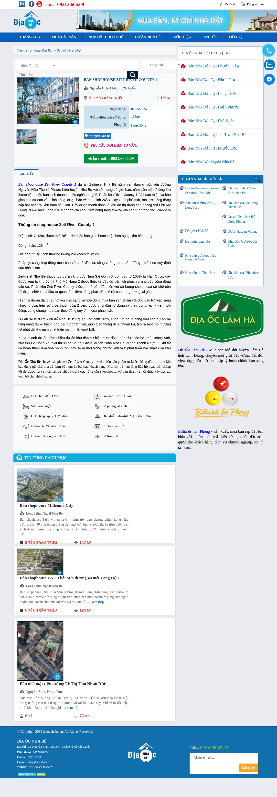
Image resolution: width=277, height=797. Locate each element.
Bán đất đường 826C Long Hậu (200, 205)
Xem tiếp (97, 602)
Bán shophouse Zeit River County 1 (47, 184)
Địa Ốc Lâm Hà (191, 350)
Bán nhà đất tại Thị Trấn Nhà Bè (213, 134)
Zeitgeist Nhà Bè (97, 136)
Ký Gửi (230, 4)
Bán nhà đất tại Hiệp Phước (210, 107)
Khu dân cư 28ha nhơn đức (244, 275)
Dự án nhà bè (148, 37)
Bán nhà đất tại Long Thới (208, 93)
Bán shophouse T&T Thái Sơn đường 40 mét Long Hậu (69, 578)
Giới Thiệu (181, 37)
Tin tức (210, 37)
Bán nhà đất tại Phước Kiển (210, 66)
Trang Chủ (29, 37)
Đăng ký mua (255, 4)
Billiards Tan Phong (194, 431)
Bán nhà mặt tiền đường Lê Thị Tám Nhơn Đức (63, 683)
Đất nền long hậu (197, 241)
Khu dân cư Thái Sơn (200, 273)
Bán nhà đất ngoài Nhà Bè (207, 162)
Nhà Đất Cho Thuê (105, 37)
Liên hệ (235, 37)
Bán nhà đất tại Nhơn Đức (208, 79)
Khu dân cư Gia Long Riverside (243, 205)
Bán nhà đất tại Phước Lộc (209, 148)
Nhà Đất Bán (64, 37)
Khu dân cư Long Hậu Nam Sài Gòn (200, 257)
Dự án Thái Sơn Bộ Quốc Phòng (241, 219)
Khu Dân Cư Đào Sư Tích (242, 243)
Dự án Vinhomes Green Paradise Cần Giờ (201, 190)
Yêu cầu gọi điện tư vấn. (113, 145)
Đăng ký (248, 768)
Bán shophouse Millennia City (46, 505)
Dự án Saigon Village (242, 231)
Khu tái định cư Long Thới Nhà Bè (242, 190)
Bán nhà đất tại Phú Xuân (207, 120)
